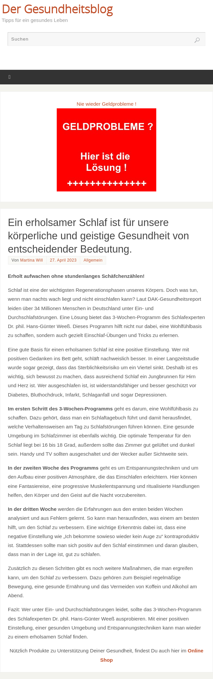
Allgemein (93, 260)
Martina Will (31, 260)
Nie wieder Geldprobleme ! (106, 104)
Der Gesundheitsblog (57, 8)
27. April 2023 (63, 260)
